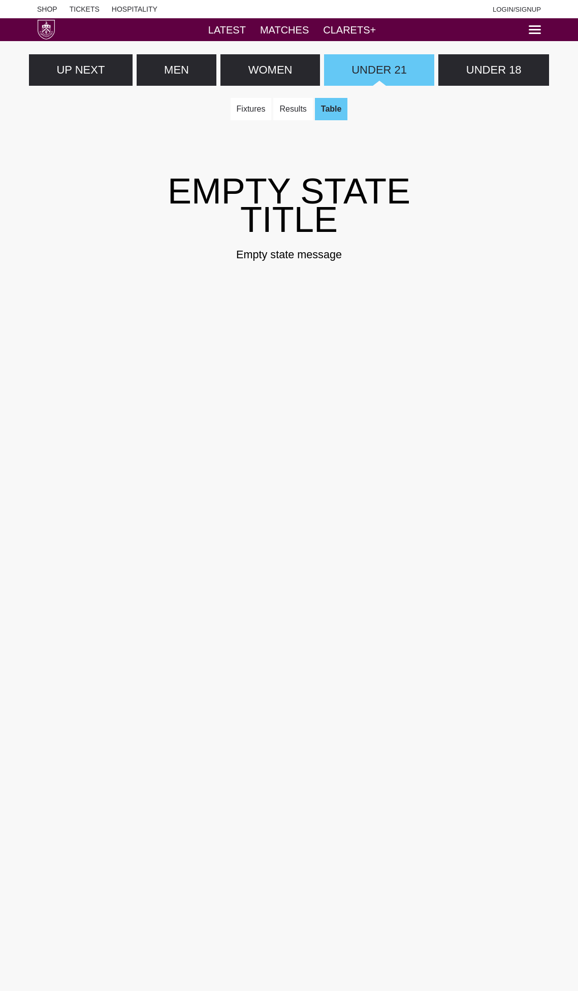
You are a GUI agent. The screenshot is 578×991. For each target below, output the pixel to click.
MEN (176, 69)
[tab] (227, 29)
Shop (47, 9)
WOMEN (270, 69)
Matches (284, 30)
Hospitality (134, 9)
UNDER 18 (494, 69)
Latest (227, 30)
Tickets (85, 9)
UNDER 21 (379, 69)
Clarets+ (349, 30)
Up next (80, 69)
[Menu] (535, 29)
